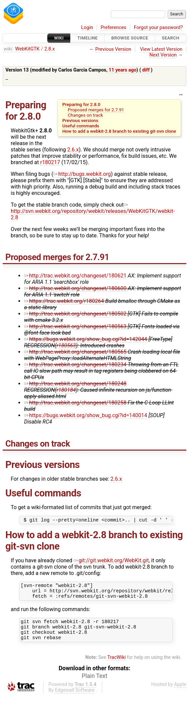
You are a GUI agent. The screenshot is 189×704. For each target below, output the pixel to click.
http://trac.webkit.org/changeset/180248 (75, 383)
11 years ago (122, 70)
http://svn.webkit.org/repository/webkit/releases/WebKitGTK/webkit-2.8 (93, 211)
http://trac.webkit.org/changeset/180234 (75, 364)
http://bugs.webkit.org (82, 174)
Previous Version (113, 49)
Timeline (87, 37)
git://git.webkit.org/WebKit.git (111, 561)
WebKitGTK (27, 49)
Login (87, 27)
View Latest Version (161, 49)
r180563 (66, 345)
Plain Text (94, 684)
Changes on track (85, 115)
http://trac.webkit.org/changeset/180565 (75, 352)
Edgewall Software (75, 698)
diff (146, 70)
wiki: (8, 49)
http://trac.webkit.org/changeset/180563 (75, 326)
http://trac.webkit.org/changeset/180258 (75, 402)
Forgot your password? (158, 27)
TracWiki (116, 665)
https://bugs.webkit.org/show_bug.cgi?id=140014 (85, 415)
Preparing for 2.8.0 (81, 104)
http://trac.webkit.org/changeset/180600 (75, 288)
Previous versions (80, 120)
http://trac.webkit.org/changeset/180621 (75, 275)
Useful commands (80, 125)
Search (170, 37)
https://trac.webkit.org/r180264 (64, 301)
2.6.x (73, 149)
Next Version (163, 55)
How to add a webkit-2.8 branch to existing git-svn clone (119, 131)
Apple (180, 692)
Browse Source (129, 37)
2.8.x (49, 49)
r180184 (66, 390)
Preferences (113, 27)
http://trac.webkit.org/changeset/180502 (75, 314)
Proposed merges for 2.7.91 (96, 109)
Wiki (59, 37)
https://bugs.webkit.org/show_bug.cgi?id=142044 (85, 339)
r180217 (50, 162)
